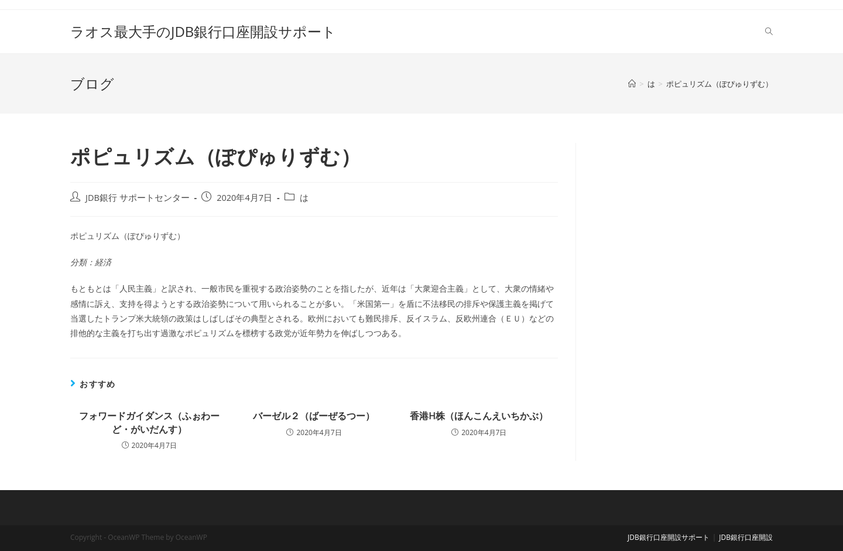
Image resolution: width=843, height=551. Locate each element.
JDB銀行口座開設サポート (669, 537)
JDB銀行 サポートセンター (137, 197)
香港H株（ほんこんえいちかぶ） (479, 415)
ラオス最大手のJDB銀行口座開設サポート (203, 31)
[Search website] (769, 31)
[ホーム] (632, 83)
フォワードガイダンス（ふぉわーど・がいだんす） (149, 422)
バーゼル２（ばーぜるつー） (314, 415)
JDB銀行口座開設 (746, 537)
